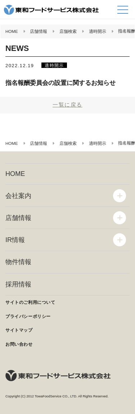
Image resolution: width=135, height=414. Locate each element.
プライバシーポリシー (28, 316)
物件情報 (18, 262)
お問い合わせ (19, 344)
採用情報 (18, 284)
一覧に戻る (67, 105)
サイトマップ (19, 330)
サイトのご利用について (30, 302)
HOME (15, 173)
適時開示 (54, 65)
